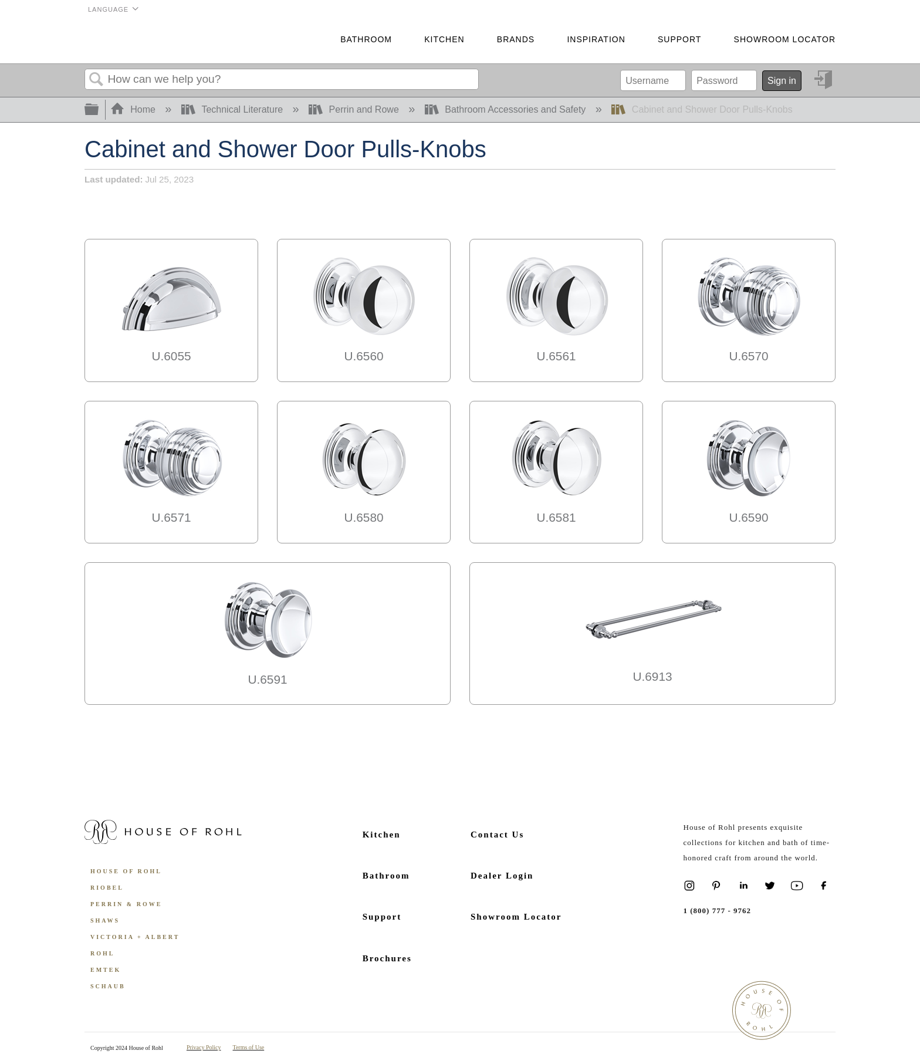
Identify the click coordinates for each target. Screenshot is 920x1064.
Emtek (105, 970)
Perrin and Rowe (355, 109)
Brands (516, 39)
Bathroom (366, 39)
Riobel (107, 887)
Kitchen (444, 39)
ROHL (102, 953)
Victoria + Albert (135, 937)
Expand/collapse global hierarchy (99, 110)
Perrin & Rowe (126, 904)
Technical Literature (233, 109)
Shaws (105, 920)
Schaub (108, 986)
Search (96, 80)
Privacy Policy (204, 1047)
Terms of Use (249, 1047)
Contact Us (497, 834)
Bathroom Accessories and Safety (506, 109)
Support (679, 39)
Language (108, 9)
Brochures (387, 958)
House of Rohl (126, 871)
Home (134, 109)
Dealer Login (502, 875)
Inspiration (596, 39)
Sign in (781, 81)
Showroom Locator (785, 39)
